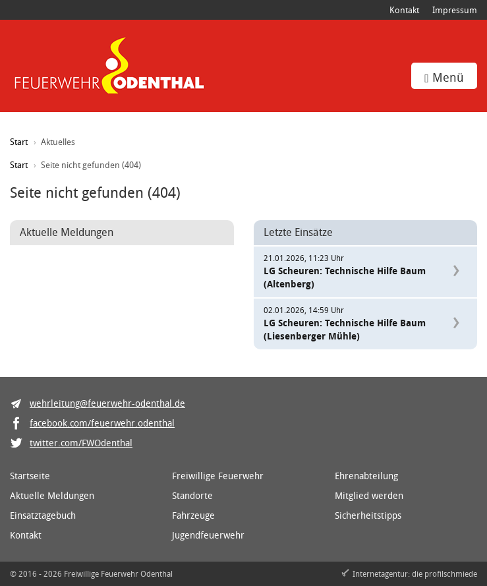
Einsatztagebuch (43, 515)
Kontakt (404, 10)
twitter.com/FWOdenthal (81, 442)
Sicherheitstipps (368, 515)
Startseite (30, 475)
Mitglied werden (369, 495)
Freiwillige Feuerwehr (218, 475)
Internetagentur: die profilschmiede (415, 573)
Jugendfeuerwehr (208, 535)
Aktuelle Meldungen (52, 495)
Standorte (192, 495)
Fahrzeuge (193, 515)
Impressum (454, 10)
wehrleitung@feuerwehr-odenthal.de (107, 403)
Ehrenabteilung (366, 475)
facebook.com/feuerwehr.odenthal (102, 423)
